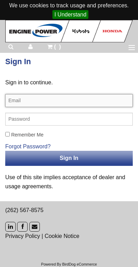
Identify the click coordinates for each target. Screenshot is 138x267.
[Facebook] (22, 227)
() (54, 47)
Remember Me (24, 135)
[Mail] (34, 227)
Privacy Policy (22, 236)
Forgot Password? (28, 146)
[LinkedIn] (10, 227)
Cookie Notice (62, 236)
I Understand (71, 14)
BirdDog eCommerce (79, 264)
